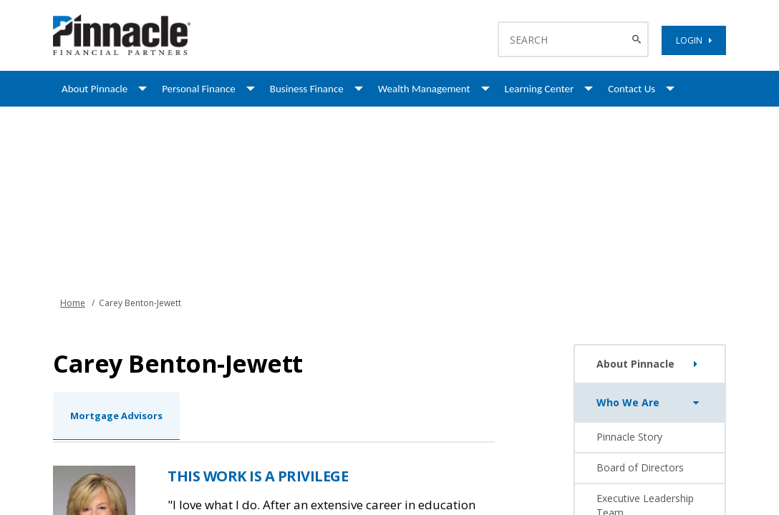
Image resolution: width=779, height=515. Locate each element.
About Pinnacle (94, 88)
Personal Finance (199, 88)
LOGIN (694, 40)
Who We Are (650, 403)
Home (72, 303)
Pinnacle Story (629, 436)
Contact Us (631, 88)
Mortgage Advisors (116, 415)
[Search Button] (638, 39)
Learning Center (539, 88)
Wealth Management (424, 88)
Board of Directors (640, 467)
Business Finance (307, 88)
